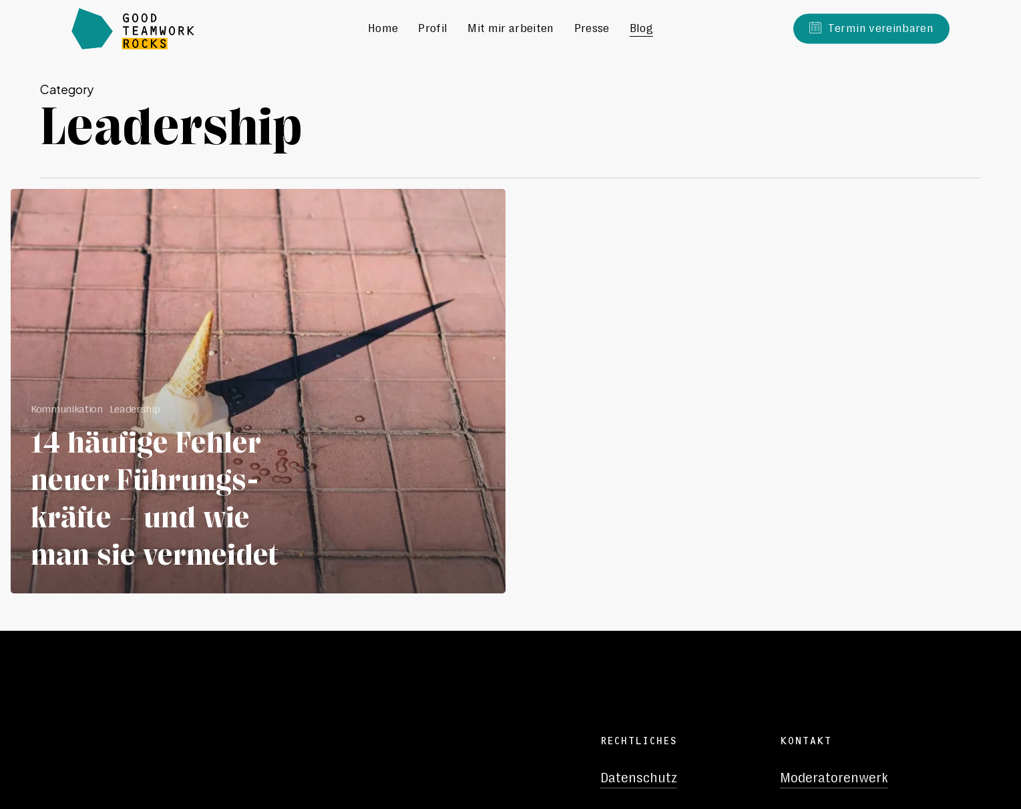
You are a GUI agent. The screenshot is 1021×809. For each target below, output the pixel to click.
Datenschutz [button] (638, 778)
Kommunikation (67, 408)
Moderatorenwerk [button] (834, 778)
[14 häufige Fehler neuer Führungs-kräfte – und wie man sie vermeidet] (258, 391)
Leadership (135, 408)
